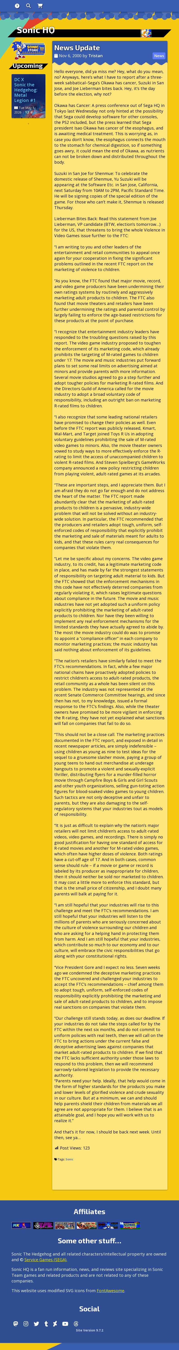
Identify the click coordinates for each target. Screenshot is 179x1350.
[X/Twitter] (36, 1323)
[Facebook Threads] (76, 1323)
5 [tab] (42, 118)
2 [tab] (21, 118)
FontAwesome (110, 1290)
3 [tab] (28, 118)
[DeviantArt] (55, 1323)
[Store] (40, 6)
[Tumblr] (46, 1323)
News (159, 55)
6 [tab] (28, 123)
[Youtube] (65, 1323)
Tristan (95, 55)
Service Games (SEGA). (45, 1259)
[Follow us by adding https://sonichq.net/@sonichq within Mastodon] (15, 1323)
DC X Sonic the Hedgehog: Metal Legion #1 (26, 89)
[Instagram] (26, 1323)
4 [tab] (35, 118)
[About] (17, 6)
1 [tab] (15, 118)
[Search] (28, 6)
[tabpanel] (28, 96)
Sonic (69, 1159)
